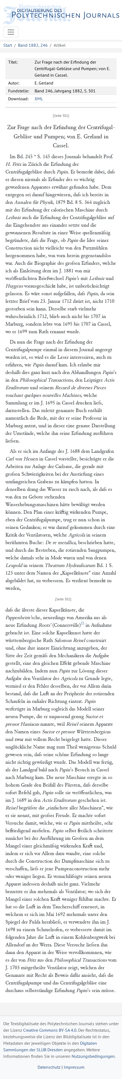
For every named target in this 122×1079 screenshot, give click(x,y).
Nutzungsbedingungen (93, 1056)
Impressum (74, 1067)
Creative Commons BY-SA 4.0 (50, 1030)
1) (82, 623)
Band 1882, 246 (33, 45)
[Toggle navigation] (11, 32)
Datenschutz (49, 1067)
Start (7, 45)
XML (39, 98)
